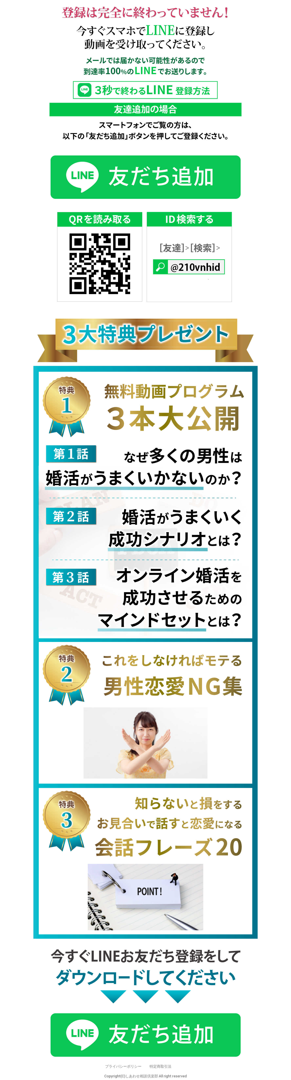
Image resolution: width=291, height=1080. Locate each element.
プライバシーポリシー (123, 1066)
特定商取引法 (160, 1066)
